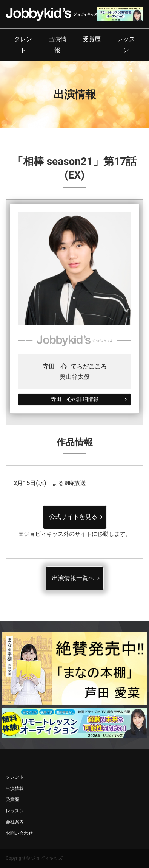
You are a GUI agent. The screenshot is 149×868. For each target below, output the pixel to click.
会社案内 (15, 821)
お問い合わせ (19, 833)
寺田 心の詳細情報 (74, 399)
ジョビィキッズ (47, 858)
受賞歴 (92, 39)
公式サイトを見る (73, 516)
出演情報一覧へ (73, 578)
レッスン (126, 45)
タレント (23, 45)
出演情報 (57, 45)
